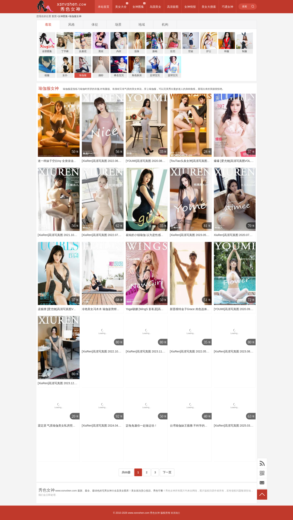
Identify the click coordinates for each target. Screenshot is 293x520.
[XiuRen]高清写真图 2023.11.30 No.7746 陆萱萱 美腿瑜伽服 (164, 351)
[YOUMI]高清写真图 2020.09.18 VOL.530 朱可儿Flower (249, 309)
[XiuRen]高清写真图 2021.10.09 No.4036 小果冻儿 (70, 235)
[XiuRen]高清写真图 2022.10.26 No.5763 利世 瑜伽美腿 (117, 351)
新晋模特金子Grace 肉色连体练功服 (192, 309)
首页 (54, 16)
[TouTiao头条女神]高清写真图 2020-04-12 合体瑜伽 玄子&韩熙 (209, 160)
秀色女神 (155, 512)
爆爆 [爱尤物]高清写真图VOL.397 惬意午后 (241, 160)
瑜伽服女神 (75, 16)
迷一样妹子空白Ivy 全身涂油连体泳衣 (61, 160)
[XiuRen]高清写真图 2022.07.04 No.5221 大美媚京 (114, 235)
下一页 (167, 472)
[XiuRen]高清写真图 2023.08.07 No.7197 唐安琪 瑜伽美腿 (250, 351)
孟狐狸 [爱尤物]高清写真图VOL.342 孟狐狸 (65, 309)
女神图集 (138, 6)
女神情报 (190, 6)
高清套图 (172, 6)
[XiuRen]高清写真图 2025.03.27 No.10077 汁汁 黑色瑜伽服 (251, 425)
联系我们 (175, 513)
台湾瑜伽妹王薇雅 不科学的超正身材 (193, 425)
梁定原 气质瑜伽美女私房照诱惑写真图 (62, 425)
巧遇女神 (227, 6)
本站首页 (103, 6)
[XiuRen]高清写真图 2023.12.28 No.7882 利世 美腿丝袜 (73, 383)
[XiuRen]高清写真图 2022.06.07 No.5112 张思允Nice (115, 160)
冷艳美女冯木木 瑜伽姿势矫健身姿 (103, 309)
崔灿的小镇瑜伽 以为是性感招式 (146, 235)
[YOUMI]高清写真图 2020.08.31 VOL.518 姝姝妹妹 (158, 160)
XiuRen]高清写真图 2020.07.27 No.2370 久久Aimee (246, 235)
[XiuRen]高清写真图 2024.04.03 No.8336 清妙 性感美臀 (117, 425)
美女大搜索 (209, 6)
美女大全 (121, 6)
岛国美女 (155, 6)
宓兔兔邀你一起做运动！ (141, 425)
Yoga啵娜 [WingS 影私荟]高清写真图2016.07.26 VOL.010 (162, 309)
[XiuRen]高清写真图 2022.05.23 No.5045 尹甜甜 (200, 351)
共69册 (126, 472)
